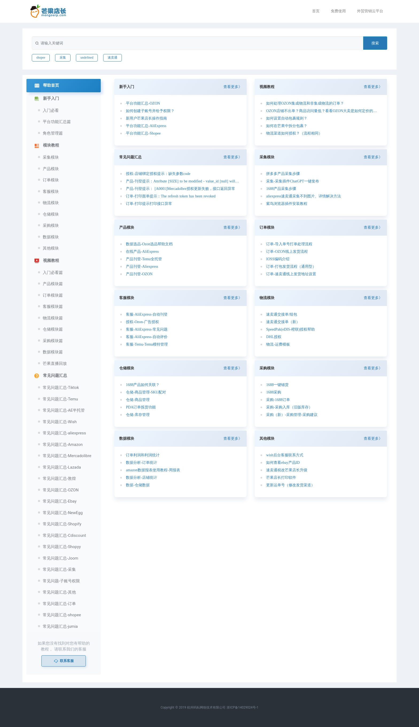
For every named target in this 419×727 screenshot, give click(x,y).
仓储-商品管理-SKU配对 (146, 392)
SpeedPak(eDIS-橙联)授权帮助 (290, 329)
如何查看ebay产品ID (283, 463)
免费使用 (338, 11)
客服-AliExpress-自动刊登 (147, 314)
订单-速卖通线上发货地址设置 (291, 274)
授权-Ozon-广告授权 (142, 322)
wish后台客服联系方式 (284, 455)
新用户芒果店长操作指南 (146, 118)
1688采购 (273, 392)
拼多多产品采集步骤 (283, 174)
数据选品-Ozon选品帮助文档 (149, 244)
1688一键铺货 (277, 385)
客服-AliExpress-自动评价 (147, 337)
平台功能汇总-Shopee (143, 133)
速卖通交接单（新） (283, 322)
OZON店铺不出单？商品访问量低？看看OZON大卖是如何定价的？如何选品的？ (323, 111)
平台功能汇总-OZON (143, 103)
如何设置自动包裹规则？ (286, 118)
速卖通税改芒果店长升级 (286, 470)
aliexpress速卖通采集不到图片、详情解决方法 (303, 196)
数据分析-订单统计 (141, 463)
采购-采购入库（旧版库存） (289, 407)
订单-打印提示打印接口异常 (149, 204)
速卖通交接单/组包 (281, 314)
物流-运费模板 (278, 344)
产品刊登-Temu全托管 (144, 259)
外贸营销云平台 (370, 11)
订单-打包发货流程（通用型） (291, 267)
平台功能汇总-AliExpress (146, 126)
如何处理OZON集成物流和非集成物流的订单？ (305, 103)
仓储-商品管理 (138, 400)
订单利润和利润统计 (143, 455)
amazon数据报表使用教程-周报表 (153, 470)
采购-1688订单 (278, 400)
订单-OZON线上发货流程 (287, 252)
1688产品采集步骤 (281, 189)
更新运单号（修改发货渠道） (290, 485)
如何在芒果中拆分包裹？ (286, 126)
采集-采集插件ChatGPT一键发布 (292, 181)
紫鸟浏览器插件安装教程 (286, 204)
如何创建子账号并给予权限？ (150, 111)
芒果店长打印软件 (281, 478)
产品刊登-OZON (139, 274)
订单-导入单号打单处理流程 (289, 244)
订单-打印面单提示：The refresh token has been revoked (170, 196)
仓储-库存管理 (138, 415)
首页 (316, 11)
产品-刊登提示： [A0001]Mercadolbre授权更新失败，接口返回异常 (180, 189)
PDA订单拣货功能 (141, 407)
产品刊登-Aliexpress (142, 267)
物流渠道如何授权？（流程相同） (294, 133)
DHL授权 (273, 337)
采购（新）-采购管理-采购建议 (291, 415)
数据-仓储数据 (138, 485)
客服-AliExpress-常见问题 (147, 329)
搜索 (375, 43)
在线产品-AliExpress (142, 252)
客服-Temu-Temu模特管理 (147, 344)
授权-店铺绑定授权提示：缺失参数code (158, 174)
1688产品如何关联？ (143, 385)
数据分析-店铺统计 (141, 478)
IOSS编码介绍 (277, 259)
